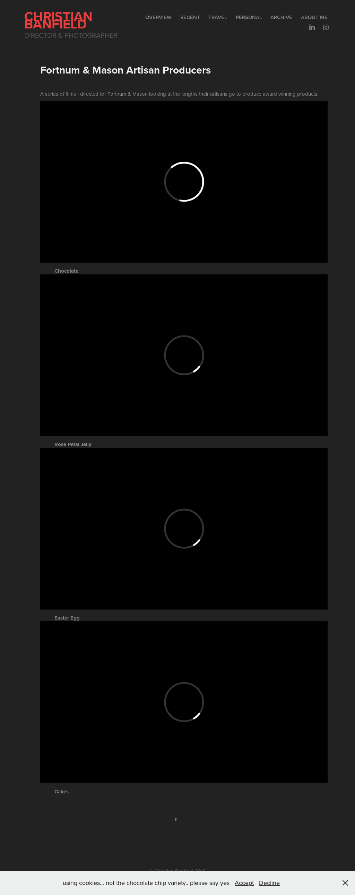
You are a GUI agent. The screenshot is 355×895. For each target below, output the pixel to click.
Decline (269, 882)
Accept (244, 882)
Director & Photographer (71, 35)
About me (314, 17)
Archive (281, 17)
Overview (158, 17)
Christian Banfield (60, 20)
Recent (190, 17)
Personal (249, 17)
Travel (217, 17)
